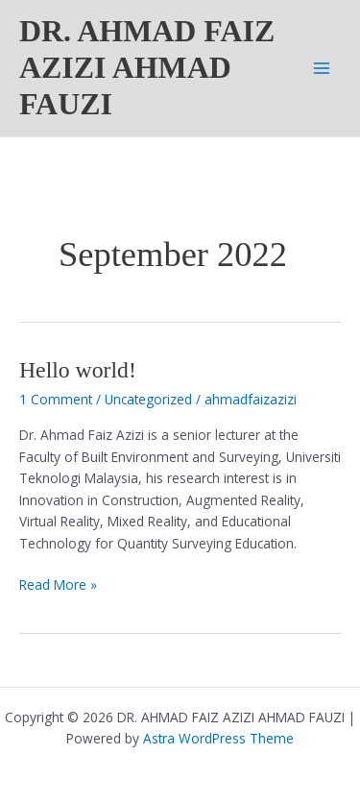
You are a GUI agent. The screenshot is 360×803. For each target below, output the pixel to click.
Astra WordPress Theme (218, 738)
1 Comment (55, 399)
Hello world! (77, 369)
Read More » (58, 585)
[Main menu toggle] (322, 68)
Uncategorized (148, 399)
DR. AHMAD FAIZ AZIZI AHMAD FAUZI (147, 68)
